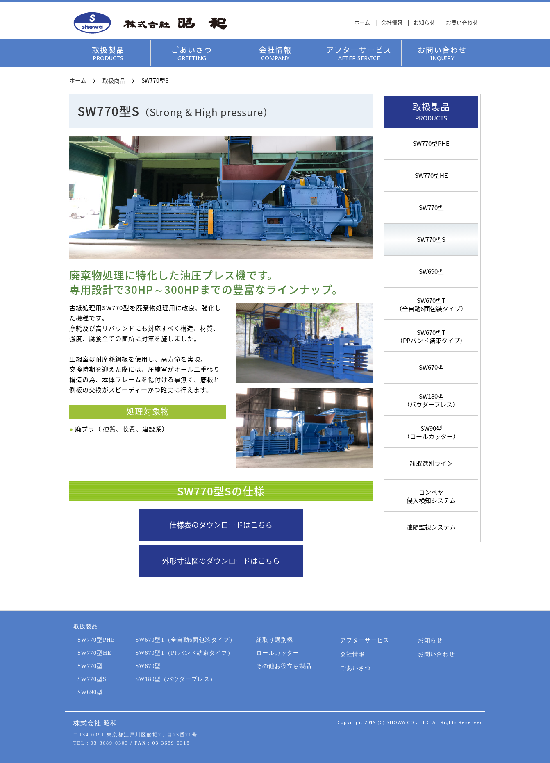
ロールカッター (277, 653)
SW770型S (431, 239)
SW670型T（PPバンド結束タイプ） (431, 335)
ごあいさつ (191, 53)
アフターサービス (359, 53)
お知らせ (424, 22)
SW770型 (431, 207)
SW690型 (431, 271)
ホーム (362, 22)
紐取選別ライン (431, 463)
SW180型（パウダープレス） (431, 399)
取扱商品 (113, 80)
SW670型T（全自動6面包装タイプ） (431, 303)
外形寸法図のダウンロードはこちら (221, 561)
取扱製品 (108, 53)
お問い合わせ (462, 22)
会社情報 (391, 22)
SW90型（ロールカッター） (431, 431)
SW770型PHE (431, 143)
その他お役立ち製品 (283, 666)
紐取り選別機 (274, 640)
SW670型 (431, 367)
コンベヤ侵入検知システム (431, 495)
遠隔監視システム (431, 526)
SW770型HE (431, 175)
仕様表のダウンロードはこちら (221, 525)
